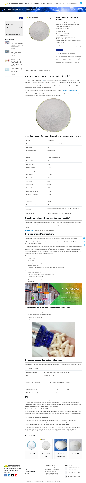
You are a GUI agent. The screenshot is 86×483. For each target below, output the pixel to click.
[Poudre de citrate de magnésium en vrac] (46, 445)
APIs (26, 469)
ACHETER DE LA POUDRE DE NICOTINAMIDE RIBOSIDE (68, 59)
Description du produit (31, 70)
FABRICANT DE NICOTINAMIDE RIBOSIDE (65, 62)
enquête (59, 50)
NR (80, 56)
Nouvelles (27, 473)
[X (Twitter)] (12, 475)
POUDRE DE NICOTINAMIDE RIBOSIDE (70, 56)
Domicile (27, 468)
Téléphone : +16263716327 (74, 472)
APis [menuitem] (32, 3)
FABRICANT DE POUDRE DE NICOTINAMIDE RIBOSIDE (67, 58)
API (14, 27)
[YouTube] (16, 475)
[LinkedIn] (9, 475)
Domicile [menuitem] (27, 3)
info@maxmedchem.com (74, 476)
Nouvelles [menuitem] (49, 3)
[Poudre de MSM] (75, 445)
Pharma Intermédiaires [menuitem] (39, 3)
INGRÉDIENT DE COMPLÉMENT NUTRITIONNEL (13, 23)
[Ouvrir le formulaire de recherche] (63, 3)
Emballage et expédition (44, 70)
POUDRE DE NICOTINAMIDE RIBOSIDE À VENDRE (66, 61)
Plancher (58, 481)
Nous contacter (28, 475)
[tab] (31, 70)
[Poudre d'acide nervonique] (31, 445)
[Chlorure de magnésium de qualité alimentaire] (60, 445)
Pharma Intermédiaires (14, 31)
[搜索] (21, 18)
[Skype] (81, 3)
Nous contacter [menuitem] (57, 3)
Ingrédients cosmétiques (13, 34)
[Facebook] (5, 475)
